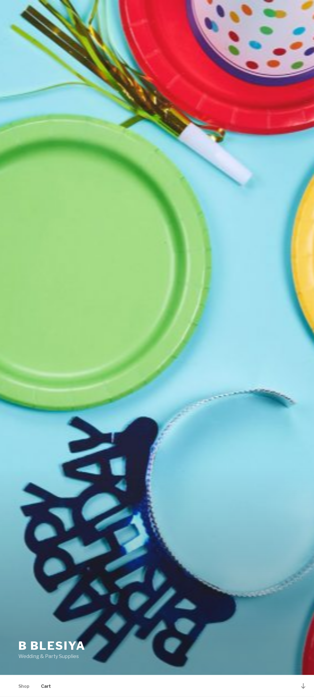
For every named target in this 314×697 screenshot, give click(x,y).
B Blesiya (52, 645)
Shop (23, 686)
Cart (46, 686)
